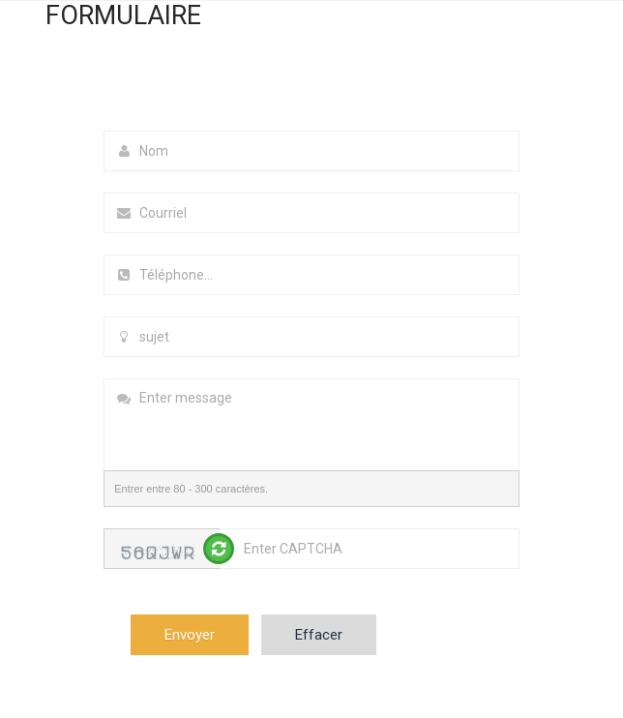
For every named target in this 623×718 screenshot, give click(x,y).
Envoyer (189, 634)
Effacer (318, 634)
